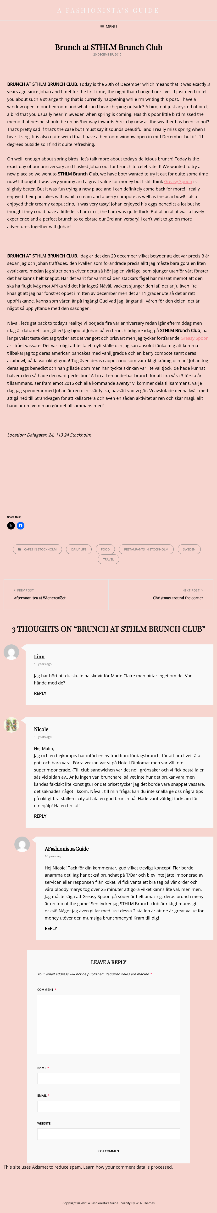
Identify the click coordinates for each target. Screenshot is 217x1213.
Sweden (189, 549)
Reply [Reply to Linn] (40, 693)
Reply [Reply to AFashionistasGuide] (51, 928)
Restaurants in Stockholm (146, 549)
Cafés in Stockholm (40, 549)
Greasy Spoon (178, 181)
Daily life (78, 549)
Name (43, 1068)
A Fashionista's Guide (108, 10)
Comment (47, 990)
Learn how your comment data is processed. (128, 1167)
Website (44, 1123)
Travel (108, 559)
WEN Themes (145, 1203)
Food (105, 549)
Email (43, 1096)
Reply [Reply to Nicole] (40, 816)
